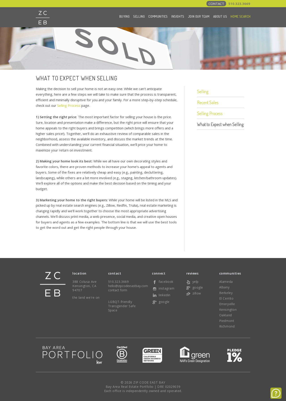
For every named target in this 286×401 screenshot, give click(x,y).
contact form (117, 290)
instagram (163, 288)
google (160, 302)
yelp (192, 281)
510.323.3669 (228, 3)
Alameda (226, 281)
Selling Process (68, 105)
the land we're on (86, 297)
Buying (124, 16)
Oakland (225, 315)
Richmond (227, 326)
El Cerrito (226, 298)
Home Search (241, 16)
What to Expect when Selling (220, 124)
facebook (162, 281)
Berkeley (226, 293)
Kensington (228, 309)
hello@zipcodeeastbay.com (128, 286)
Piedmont (226, 321)
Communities (158, 16)
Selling (139, 16)
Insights (177, 16)
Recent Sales (208, 102)
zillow (193, 293)
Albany (224, 287)
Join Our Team (199, 16)
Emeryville (227, 304)
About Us (220, 16)
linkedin (161, 295)
